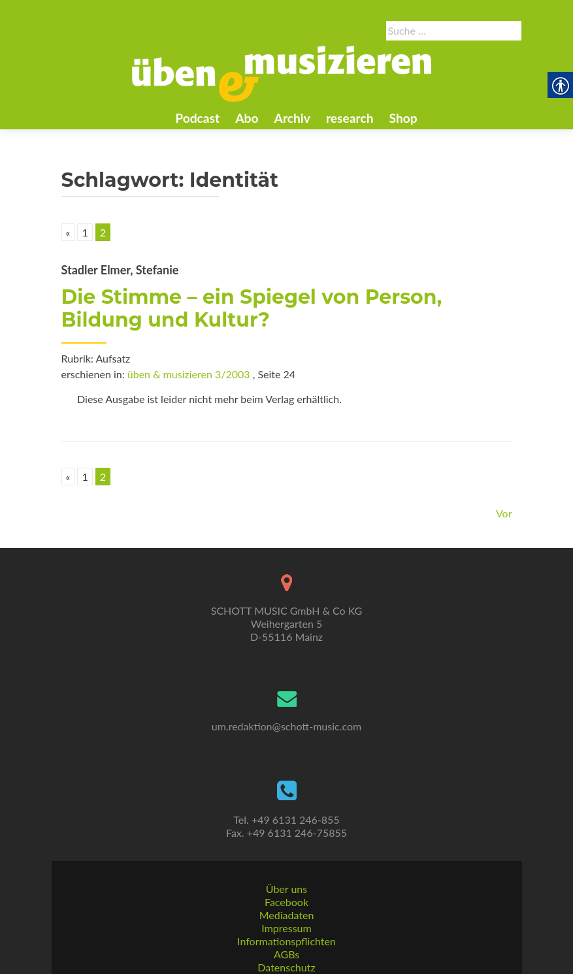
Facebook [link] (286, 902)
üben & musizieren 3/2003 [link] (188, 374)
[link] (281, 72)
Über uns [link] (286, 889)
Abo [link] (246, 117)
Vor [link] (504, 513)
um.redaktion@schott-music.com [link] (286, 726)
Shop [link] (403, 117)
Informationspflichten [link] (286, 941)
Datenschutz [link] (286, 967)
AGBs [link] (286, 954)
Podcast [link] (197, 117)
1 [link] (85, 232)
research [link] (350, 117)
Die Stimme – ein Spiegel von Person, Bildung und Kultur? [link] (251, 308)
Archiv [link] (292, 117)
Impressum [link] (286, 928)
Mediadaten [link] (286, 915)
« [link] (68, 232)
